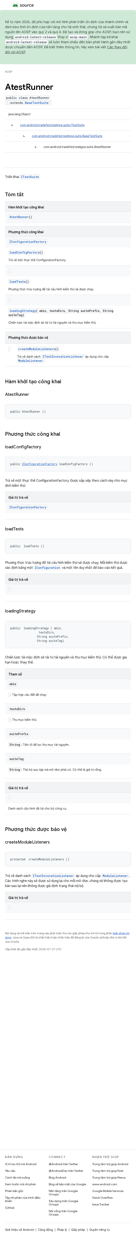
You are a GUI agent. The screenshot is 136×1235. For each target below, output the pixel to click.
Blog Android (57, 1177)
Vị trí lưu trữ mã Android (20, 1164)
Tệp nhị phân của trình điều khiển (22, 1199)
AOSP (8, 71)
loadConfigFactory (24, 252)
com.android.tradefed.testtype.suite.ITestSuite (52, 125)
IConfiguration (47, 568)
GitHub (9, 1208)
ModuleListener (30, 361)
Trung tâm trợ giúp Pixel (107, 1171)
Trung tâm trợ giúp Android (110, 1164)
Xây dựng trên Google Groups (63, 1202)
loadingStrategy (22, 311)
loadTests (17, 282)
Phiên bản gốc (14, 1191)
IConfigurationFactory (27, 242)
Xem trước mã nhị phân (20, 1184)
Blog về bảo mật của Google (67, 1184)
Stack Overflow (102, 1198)
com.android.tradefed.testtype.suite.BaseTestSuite (67, 136)
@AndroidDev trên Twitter (66, 1171)
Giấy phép (78, 1229)
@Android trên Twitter (63, 1164)
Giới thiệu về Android (19, 1229)
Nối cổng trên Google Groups (63, 1212)
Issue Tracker (100, 1204)
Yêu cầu (10, 1171)
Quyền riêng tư (99, 1229)
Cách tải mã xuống (17, 1177)
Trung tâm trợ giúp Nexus (109, 1177)
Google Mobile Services (107, 1191)
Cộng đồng (45, 1229)
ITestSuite (30, 177)
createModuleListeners (36, 349)
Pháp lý (62, 1229)
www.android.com (104, 1184)
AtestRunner (19, 217)
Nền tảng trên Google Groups (63, 1192)
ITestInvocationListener (62, 356)
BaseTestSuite (37, 103)
